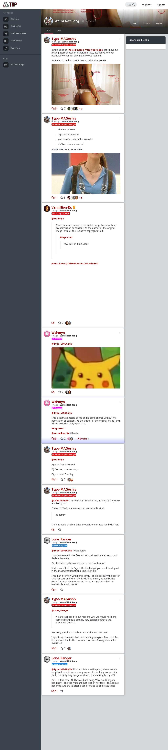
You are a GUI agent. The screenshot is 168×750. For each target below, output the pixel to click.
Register (147, 4)
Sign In (161, 4)
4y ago (56, 41)
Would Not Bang (67, 21)
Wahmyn (58, 333)
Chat (147, 23)
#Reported (66, 237)
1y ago (55, 210)
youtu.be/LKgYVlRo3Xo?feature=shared (75, 263)
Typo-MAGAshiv (64, 39)
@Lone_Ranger (60, 500)
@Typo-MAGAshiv (62, 343)
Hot (49, 30)
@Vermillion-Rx (60, 433)
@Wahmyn (58, 218)
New (58, 30)
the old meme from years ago (85, 49)
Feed (135, 23)
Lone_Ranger (62, 539)
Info (159, 23)
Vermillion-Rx (62, 207)
